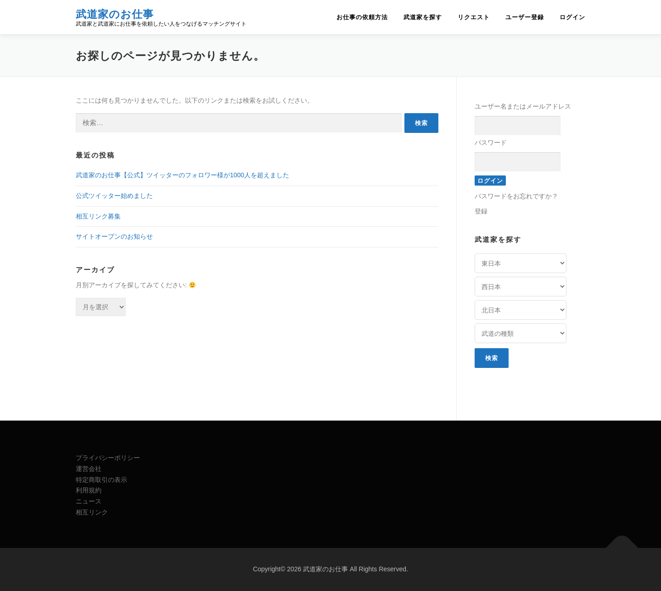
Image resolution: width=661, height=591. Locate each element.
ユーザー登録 (524, 17)
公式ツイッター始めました (114, 195)
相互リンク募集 (98, 216)
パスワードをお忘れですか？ (516, 196)
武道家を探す (422, 17)
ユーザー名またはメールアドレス (523, 106)
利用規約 (88, 490)
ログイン (572, 17)
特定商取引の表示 (101, 479)
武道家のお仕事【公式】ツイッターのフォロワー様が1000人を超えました (182, 175)
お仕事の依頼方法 (362, 17)
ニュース (88, 501)
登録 (481, 211)
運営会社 (88, 468)
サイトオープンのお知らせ (114, 236)
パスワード (491, 142)
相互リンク (92, 512)
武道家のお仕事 (115, 14)
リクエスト (474, 17)
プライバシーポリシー (108, 457)
